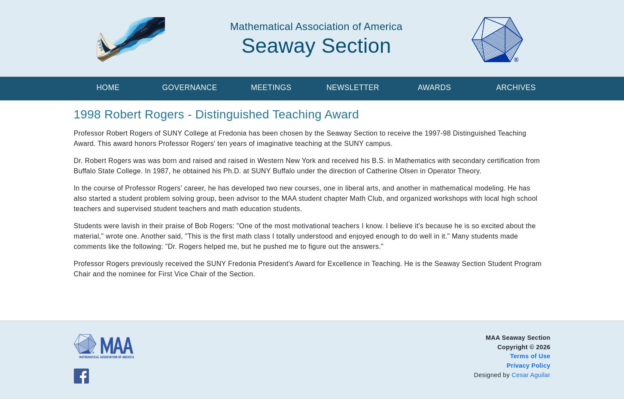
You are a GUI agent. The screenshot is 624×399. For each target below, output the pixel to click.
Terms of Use (530, 356)
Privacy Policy (529, 365)
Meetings (271, 87)
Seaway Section (316, 45)
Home (108, 87)
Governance (189, 87)
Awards (434, 87)
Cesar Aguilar (530, 375)
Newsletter (352, 87)
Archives (516, 87)
